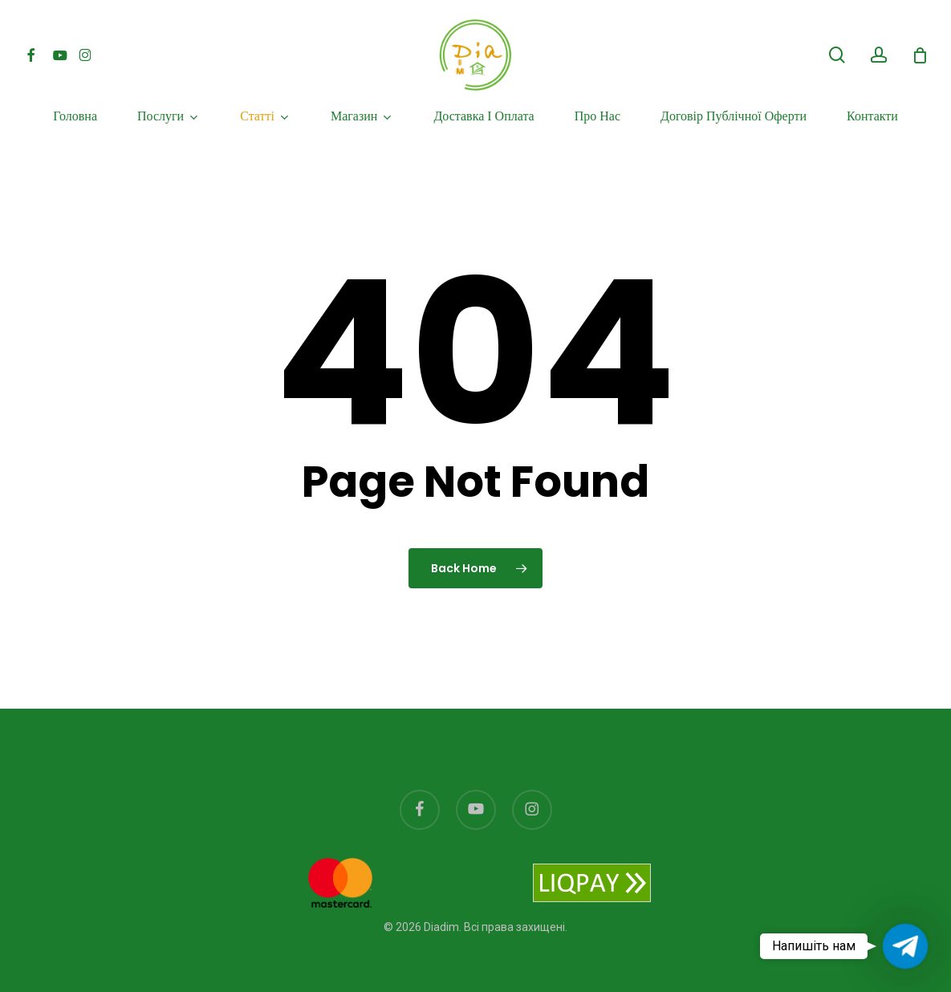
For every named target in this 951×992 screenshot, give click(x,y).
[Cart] (920, 55)
